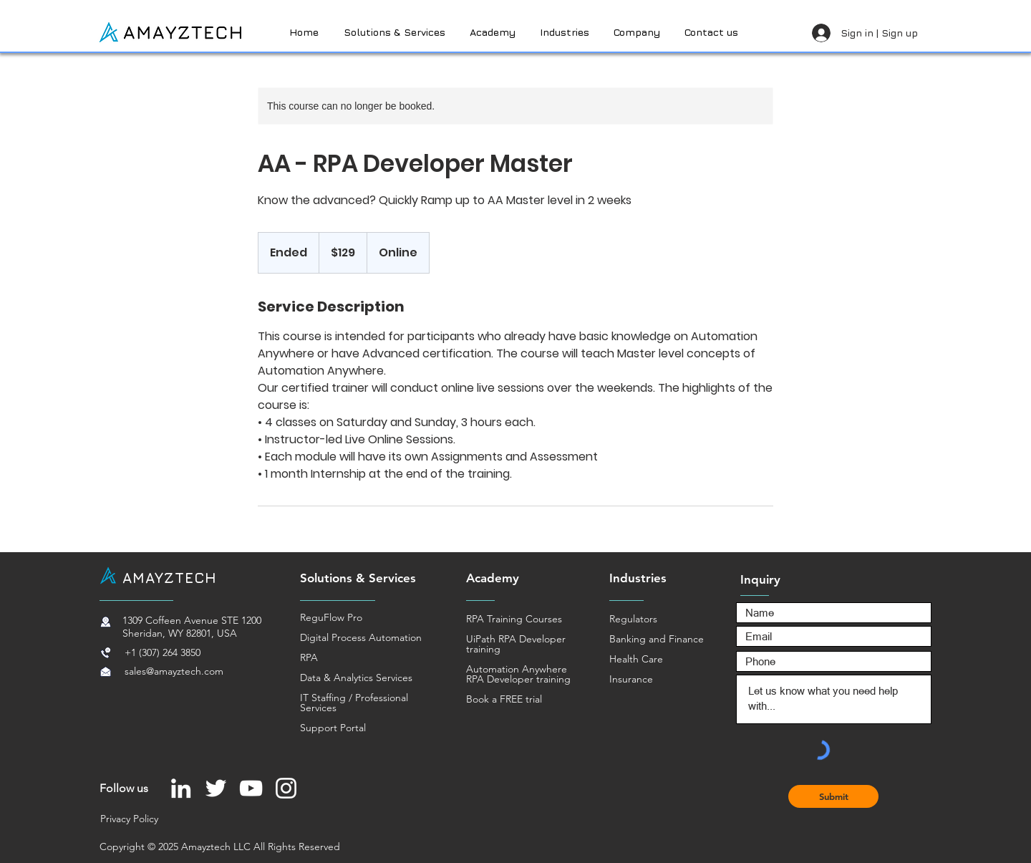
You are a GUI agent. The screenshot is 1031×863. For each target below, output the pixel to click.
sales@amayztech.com (174, 671)
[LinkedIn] (181, 788)
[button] (713, 32)
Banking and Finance (656, 638)
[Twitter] (216, 788)
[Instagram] (286, 788)
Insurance (631, 678)
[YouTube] (251, 788)
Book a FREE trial (504, 699)
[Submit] (833, 796)
